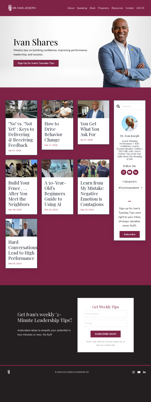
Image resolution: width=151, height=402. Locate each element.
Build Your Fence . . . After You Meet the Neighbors (19, 208)
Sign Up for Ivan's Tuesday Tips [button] (36, 63)
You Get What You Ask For (90, 129)
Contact (130, 8)
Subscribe (129, 234)
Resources (117, 8)
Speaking (82, 8)
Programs (103, 8)
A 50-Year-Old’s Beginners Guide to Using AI (56, 208)
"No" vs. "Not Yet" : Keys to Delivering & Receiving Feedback (21, 141)
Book (93, 8)
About (71, 8)
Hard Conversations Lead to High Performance (21, 269)
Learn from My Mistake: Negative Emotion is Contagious (93, 208)
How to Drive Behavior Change (54, 132)
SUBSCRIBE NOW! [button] (105, 357)
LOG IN (140, 8)
